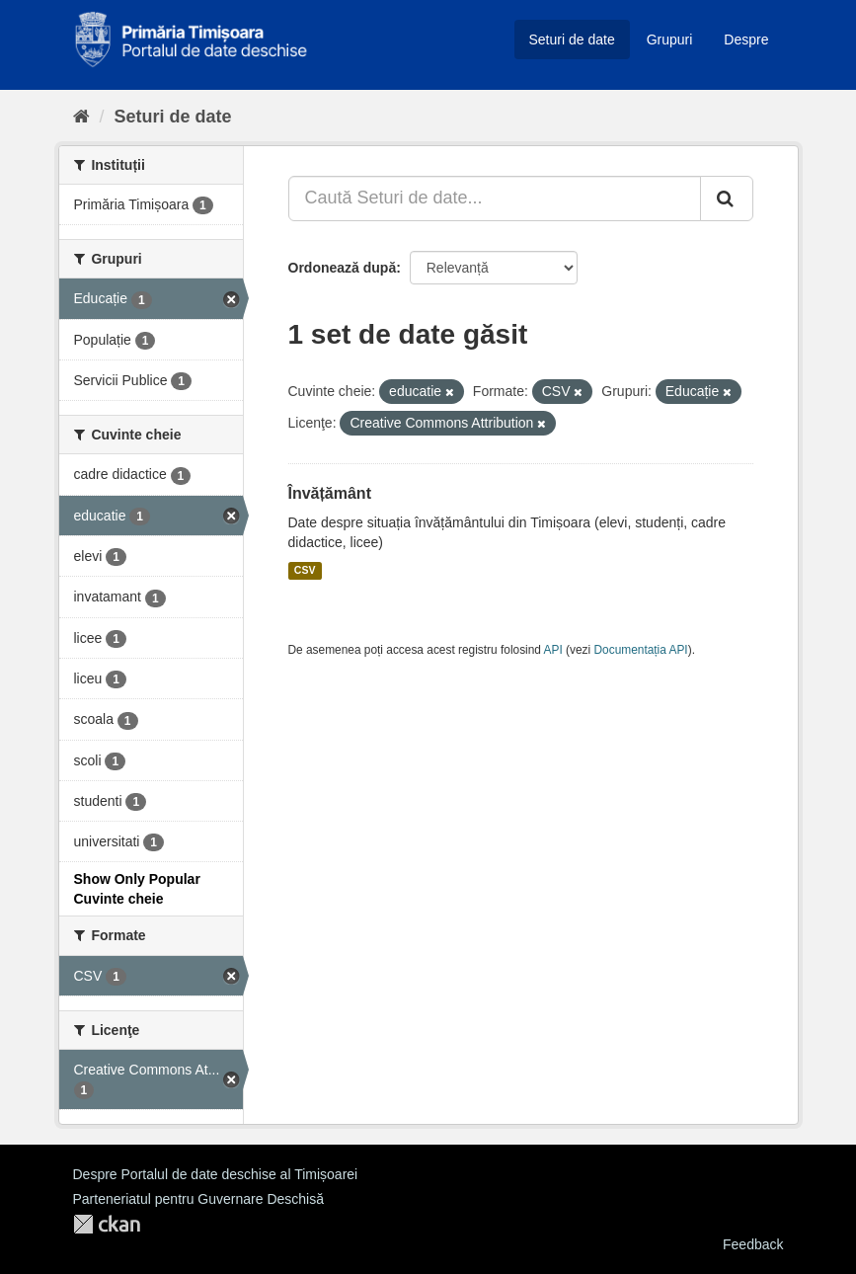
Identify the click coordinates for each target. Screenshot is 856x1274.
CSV (305, 571)
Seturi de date (572, 39)
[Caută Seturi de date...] (494, 198)
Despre (746, 39)
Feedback (753, 1244)
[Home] (81, 116)
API (553, 650)
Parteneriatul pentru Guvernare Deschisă (198, 1199)
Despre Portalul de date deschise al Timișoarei (215, 1174)
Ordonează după (342, 268)
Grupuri (670, 39)
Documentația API (641, 650)
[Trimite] (726, 198)
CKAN (106, 1224)
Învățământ (329, 493)
